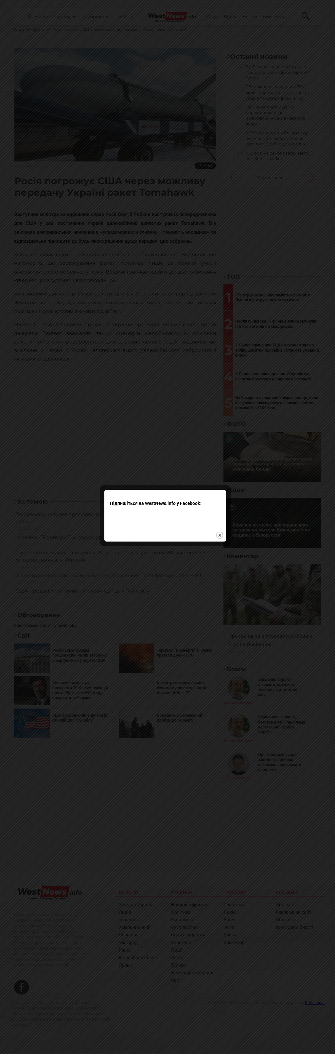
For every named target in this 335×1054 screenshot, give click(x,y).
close (222, 546)
